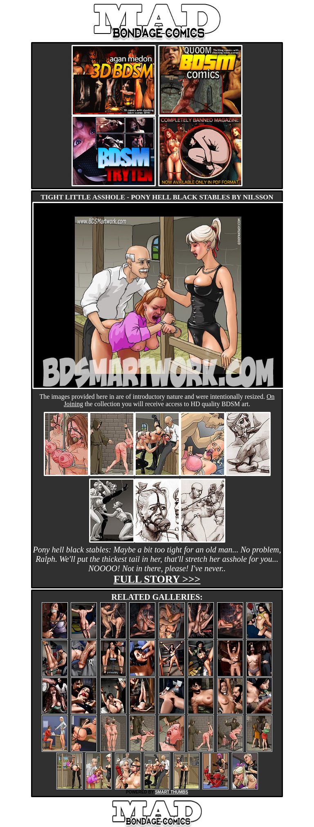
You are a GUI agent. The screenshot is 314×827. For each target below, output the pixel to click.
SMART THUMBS (171, 792)
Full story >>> (157, 579)
